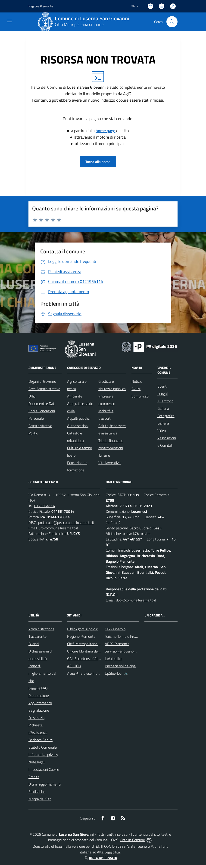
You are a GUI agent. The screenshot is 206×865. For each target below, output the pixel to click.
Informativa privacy (43, 754)
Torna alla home (97, 161)
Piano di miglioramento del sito (42, 673)
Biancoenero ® (142, 846)
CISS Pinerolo (115, 629)
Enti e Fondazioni (41, 411)
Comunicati (140, 396)
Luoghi (162, 393)
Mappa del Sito (39, 799)
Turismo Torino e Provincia (124, 636)
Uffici (32, 396)
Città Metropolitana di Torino (79, 24)
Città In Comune (132, 840)
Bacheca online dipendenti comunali (132, 666)
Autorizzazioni (77, 425)
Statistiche (36, 791)
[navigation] (9, 21)
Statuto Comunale (42, 747)
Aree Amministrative (44, 389)
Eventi (162, 386)
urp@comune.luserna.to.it (58, 528)
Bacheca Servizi (40, 740)
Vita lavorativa (109, 462)
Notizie (136, 381)
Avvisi (135, 389)
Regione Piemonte (81, 636)
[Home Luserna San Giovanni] (85, 21)
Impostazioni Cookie (43, 769)
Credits (33, 777)
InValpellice (113, 658)
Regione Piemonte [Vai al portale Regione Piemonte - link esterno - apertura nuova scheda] (40, 6)
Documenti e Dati (41, 403)
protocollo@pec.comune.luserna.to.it (66, 522)
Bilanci (33, 643)
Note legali (36, 762)
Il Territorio (165, 401)
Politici (33, 433)
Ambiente (74, 396)
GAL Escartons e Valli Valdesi (89, 658)
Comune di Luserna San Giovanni (92, 18)
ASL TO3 (74, 666)
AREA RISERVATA (100, 858)
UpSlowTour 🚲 (116, 673)
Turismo (104, 455)
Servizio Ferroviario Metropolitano (130, 651)
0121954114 (44, 506)
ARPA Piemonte (117, 643)
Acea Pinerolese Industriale (88, 673)
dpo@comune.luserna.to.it (136, 600)
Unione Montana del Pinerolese (91, 651)
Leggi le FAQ (38, 688)
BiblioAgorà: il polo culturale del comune (97, 629)
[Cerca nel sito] (172, 21)
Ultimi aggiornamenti (44, 784)
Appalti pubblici (78, 418)
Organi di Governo (42, 381)
